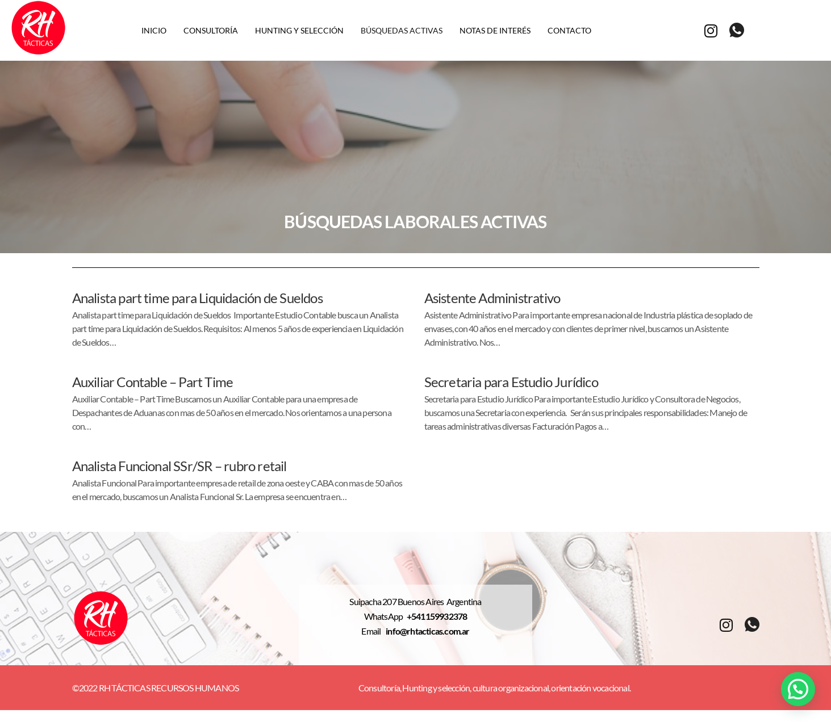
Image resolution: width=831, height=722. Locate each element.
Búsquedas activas (401, 30)
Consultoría (210, 30)
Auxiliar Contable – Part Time (152, 381)
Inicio (153, 30)
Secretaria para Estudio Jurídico (511, 381)
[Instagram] (710, 30)
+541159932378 (437, 616)
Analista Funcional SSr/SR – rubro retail (179, 465)
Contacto (569, 30)
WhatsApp (385, 616)
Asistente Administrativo (492, 297)
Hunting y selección (299, 30)
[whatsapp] (736, 30)
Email (373, 631)
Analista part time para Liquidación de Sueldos (197, 297)
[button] (798, 689)
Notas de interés (495, 30)
